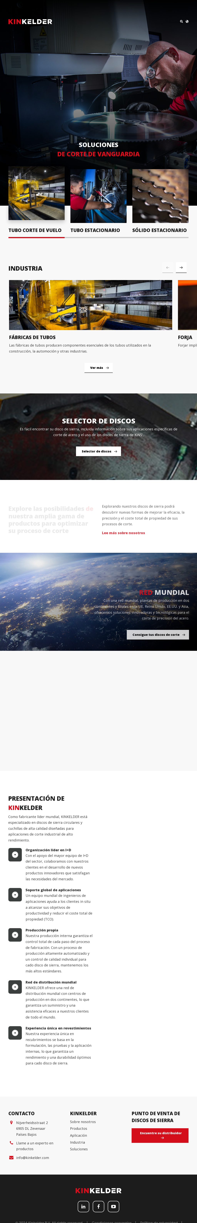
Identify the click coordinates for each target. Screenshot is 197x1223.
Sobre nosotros (83, 1189)
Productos (78, 1196)
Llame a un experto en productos (34, 1213)
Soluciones (79, 1217)
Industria (77, 1210)
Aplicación (78, 1203)
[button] (181, 267)
